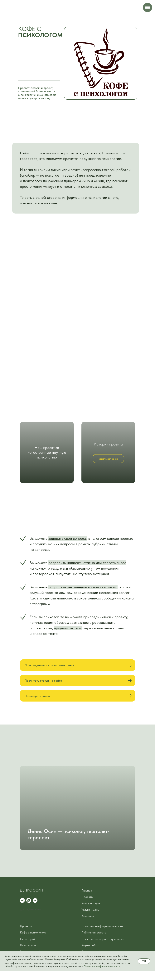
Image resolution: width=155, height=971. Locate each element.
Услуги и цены (90, 909)
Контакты (87, 916)
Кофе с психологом (33, 932)
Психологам (28, 945)
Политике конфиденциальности (102, 966)
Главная (86, 890)
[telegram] (22, 900)
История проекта (108, 444)
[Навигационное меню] (147, 7)
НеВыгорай (27, 939)
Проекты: (26, 926)
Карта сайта (90, 945)
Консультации (90, 903)
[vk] (35, 900)
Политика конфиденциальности (102, 926)
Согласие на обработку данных (102, 939)
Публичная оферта (93, 932)
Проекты (87, 897)
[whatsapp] (28, 900)
